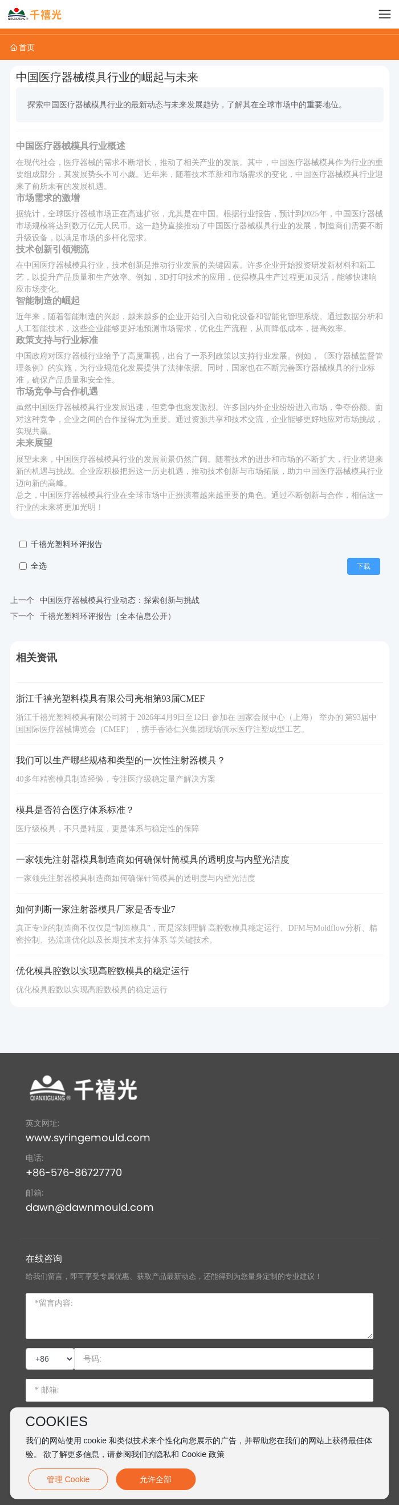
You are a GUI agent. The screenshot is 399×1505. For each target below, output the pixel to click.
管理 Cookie (68, 1479)
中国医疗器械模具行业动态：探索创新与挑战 (119, 600)
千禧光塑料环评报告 (67, 544)
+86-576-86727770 (74, 1172)
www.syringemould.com (88, 1137)
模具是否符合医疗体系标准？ (75, 810)
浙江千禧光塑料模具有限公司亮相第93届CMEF (110, 698)
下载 (363, 566)
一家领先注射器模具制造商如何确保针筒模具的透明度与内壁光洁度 (153, 859)
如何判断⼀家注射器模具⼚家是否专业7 (96, 909)
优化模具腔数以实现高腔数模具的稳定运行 (102, 971)
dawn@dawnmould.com (90, 1207)
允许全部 (156, 1479)
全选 (39, 566)
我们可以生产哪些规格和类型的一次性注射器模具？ (121, 760)
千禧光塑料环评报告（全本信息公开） (108, 616)
